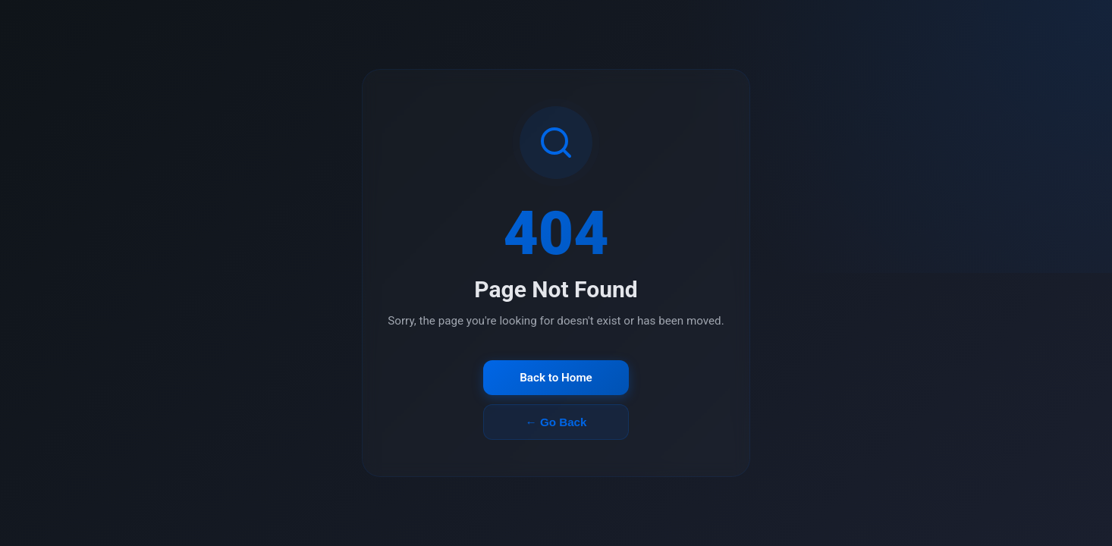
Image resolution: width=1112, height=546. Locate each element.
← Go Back (555, 422)
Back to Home (556, 377)
